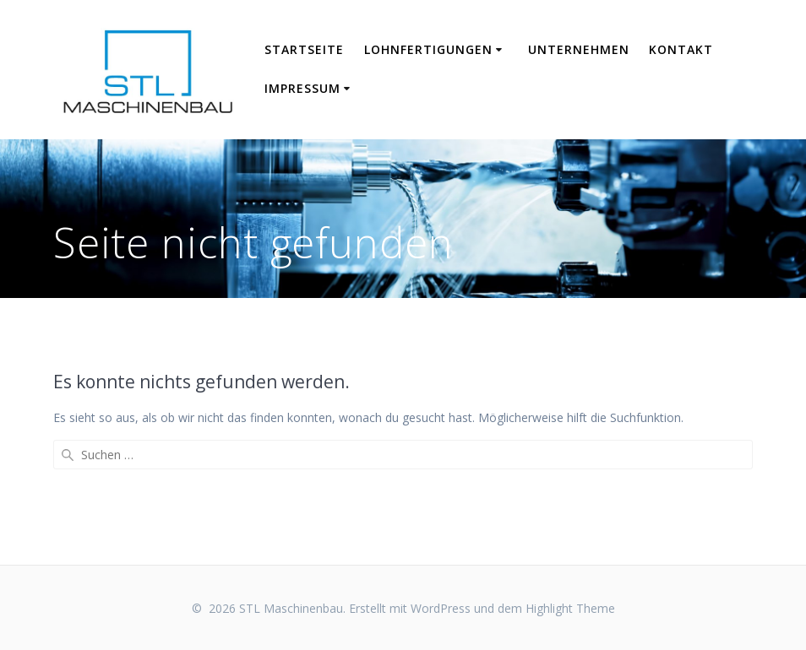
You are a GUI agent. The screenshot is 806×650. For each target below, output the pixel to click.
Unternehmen (578, 49)
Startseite (304, 49)
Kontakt (681, 49)
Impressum (302, 88)
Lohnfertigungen (428, 49)
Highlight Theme (570, 608)
